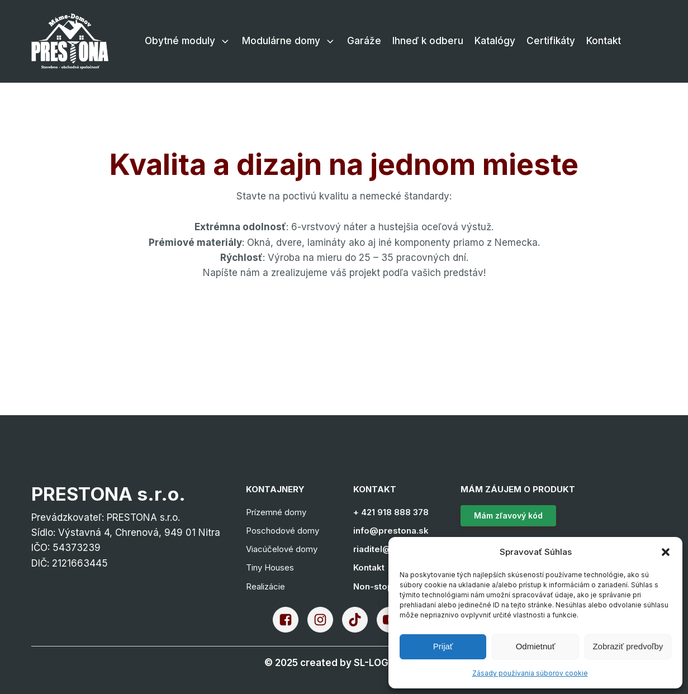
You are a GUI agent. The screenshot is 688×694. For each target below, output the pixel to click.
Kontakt (603, 40)
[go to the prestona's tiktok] (359, 620)
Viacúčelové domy (281, 549)
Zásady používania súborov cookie (530, 673)
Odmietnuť (536, 646)
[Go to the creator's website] (344, 663)
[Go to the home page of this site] (70, 41)
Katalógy (495, 40)
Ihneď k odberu (427, 40)
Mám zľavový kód (508, 515)
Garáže (364, 40)
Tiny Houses (270, 567)
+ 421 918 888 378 (391, 512)
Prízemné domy (276, 512)
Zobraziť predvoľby (627, 646)
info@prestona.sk (391, 530)
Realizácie (265, 586)
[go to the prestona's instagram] (324, 620)
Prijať (443, 646)
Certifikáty (550, 40)
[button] (665, 552)
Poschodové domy (282, 530)
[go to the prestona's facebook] (290, 620)
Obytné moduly (188, 40)
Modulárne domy (289, 40)
